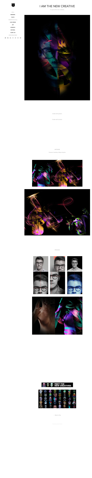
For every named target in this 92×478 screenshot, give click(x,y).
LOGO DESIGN (13, 22)
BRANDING (13, 14)
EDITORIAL (13, 30)
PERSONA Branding (12, 19)
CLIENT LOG (12, 32)
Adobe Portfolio (59, 423)
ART (13, 24)
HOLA (13, 12)
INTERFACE (13, 27)
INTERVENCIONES (13, 35)
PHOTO (12, 17)
